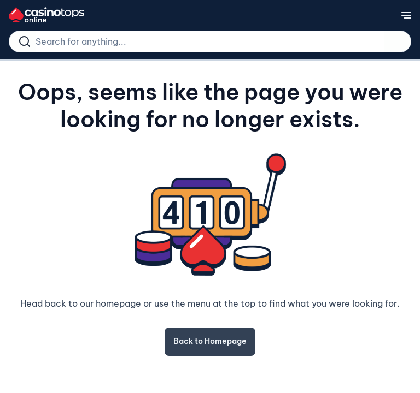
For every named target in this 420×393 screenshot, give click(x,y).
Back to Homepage (210, 341)
